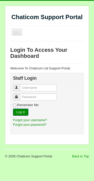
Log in (20, 112)
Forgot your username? (30, 120)
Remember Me (28, 105)
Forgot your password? (29, 124)
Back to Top (80, 156)
